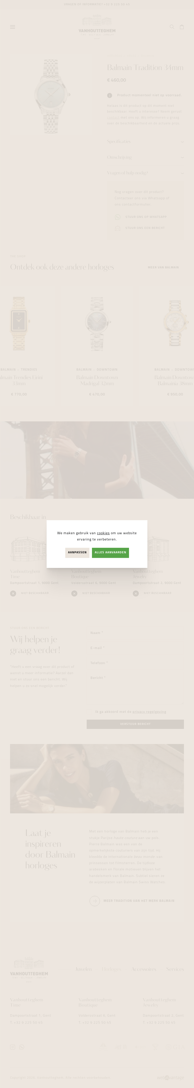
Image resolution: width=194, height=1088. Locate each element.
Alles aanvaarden (110, 552)
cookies (103, 533)
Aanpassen (77, 552)
